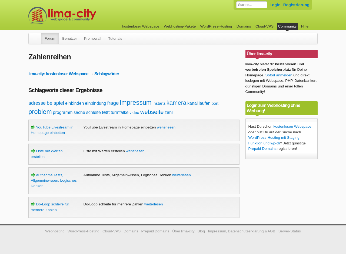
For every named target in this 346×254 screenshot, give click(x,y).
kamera (176, 102)
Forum (50, 38)
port (214, 103)
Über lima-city (183, 231)
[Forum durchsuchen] (251, 4)
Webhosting (55, 231)
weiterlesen (166, 127)
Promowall (92, 38)
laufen (205, 103)
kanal (192, 103)
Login (275, 4)
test (106, 112)
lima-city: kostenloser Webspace (58, 73)
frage (113, 103)
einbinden (74, 103)
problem (40, 111)
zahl (168, 112)
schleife (93, 112)
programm (63, 112)
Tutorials (115, 38)
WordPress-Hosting (216, 26)
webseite (152, 112)
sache (79, 112)
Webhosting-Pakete (180, 26)
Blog (201, 231)
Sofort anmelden (278, 75)
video (134, 112)
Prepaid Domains (262, 149)
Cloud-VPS (264, 26)
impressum (135, 102)
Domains (244, 26)
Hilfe (304, 26)
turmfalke (120, 112)
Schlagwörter (106, 73)
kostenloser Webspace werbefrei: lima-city (82, 15)
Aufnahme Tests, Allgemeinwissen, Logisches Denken (54, 180)
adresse (37, 103)
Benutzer (69, 38)
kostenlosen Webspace (292, 126)
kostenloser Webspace (140, 26)
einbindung (95, 103)
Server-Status (289, 231)
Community (287, 26)
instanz (159, 103)
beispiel (55, 103)
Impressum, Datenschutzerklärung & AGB (241, 231)
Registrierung (296, 4)
